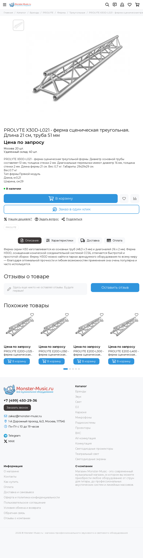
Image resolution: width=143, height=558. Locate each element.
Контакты (10, 476)
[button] (65, 369)
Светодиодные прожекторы (94, 448)
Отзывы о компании (17, 518)
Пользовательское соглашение (25, 502)
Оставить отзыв (115, 288)
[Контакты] (114, 4)
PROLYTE (48, 12)
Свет (78, 402)
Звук (78, 396)
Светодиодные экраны (90, 459)
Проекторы (82, 428)
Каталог (21, 12)
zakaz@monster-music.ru (25, 416)
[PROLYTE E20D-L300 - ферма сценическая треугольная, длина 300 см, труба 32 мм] (88, 327)
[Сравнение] (134, 198)
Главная (8, 12)
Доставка (90, 240)
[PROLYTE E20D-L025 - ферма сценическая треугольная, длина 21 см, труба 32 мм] (19, 327)
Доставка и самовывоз (19, 492)
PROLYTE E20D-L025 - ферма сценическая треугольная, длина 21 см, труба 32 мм (19, 353)
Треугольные (77, 12)
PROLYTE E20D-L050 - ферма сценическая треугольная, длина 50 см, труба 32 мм (54, 353)
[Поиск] (107, 4)
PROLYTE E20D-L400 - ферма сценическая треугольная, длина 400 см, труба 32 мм (123, 353)
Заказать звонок (17, 407)
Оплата (114, 240)
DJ (77, 407)
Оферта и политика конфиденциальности (32, 497)
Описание (30, 240)
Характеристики (59, 240)
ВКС (78, 433)
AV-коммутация (85, 438)
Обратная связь (14, 513)
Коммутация (83, 443)
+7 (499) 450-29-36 (20, 401)
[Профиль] (122, 4)
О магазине (11, 471)
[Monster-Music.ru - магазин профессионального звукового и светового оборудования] (20, 4)
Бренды (34, 12)
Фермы (61, 12)
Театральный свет (87, 454)
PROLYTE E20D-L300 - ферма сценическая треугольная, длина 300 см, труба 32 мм (88, 353)
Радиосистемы (85, 422)
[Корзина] (137, 4)
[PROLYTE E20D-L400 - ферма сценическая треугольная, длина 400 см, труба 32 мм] (123, 327)
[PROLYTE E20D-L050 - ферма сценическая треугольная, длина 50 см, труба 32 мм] (54, 327)
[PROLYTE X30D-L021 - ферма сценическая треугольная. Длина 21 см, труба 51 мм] (78, 72)
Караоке (81, 412)
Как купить (11, 481)
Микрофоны (83, 417)
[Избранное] (129, 4)
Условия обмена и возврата (22, 507)
